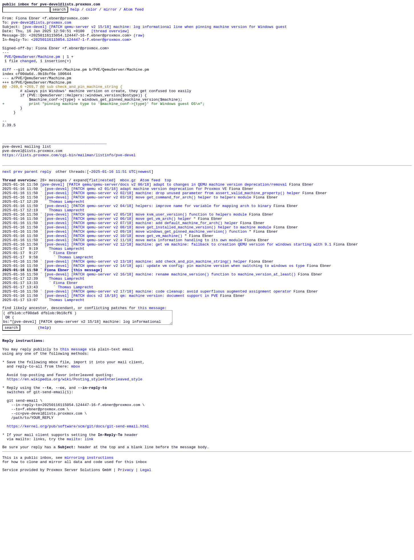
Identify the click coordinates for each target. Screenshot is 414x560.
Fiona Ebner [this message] (73, 321)
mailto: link (80, 521)
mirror (119, 10)
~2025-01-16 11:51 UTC (112, 203)
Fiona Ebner (65, 300)
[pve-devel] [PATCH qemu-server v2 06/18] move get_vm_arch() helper (117, 259)
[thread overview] (110, 35)
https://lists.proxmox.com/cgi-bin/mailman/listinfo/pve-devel (69, 184)
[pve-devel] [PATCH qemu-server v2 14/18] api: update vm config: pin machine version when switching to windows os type (174, 315)
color (100, 10)
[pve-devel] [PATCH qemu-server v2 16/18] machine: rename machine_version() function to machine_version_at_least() (169, 326)
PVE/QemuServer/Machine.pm (32, 66)
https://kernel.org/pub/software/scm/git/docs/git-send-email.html (78, 505)
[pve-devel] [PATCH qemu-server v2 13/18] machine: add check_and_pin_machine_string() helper (145, 310)
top (167, 213)
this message (151, 365)
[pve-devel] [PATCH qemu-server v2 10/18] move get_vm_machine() (113, 280)
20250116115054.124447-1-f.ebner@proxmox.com (81, 46)
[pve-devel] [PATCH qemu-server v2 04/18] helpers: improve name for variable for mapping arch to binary (157, 244)
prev (17, 203)
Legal (145, 555)
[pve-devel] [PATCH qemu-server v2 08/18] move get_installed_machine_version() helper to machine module (157, 269)
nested (106, 213)
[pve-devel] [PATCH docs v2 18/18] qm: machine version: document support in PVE (131, 351)
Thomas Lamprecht (67, 239)
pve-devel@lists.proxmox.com (41, 25)
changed (28, 71)
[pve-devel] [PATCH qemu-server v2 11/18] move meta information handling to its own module (143, 285)
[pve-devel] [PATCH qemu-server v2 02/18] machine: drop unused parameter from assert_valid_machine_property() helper (172, 228)
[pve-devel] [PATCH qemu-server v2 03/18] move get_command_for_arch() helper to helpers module (147, 233)
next (6, 203)
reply (45, 203)
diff (6, 82)
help (83, 10)
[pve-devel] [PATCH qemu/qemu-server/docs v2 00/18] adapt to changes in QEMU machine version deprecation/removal (163, 218)
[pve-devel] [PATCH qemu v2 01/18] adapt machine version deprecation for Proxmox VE (135, 223)
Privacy (126, 555)
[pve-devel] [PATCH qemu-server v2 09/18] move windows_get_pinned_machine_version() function (145, 274)
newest (144, 203)
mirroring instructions (88, 541)
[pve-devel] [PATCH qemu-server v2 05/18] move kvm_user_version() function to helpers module (145, 254)
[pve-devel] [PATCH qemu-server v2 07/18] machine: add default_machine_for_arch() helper (141, 264)
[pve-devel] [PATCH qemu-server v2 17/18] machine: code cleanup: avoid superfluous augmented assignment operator (167, 346)
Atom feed (142, 10)
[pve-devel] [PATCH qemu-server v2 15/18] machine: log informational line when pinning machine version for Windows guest (154, 30)
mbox (75, 433)
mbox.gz (128, 213)
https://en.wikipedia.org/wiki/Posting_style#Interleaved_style (74, 449)
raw (139, 41)
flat (93, 213)
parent (31, 203)
